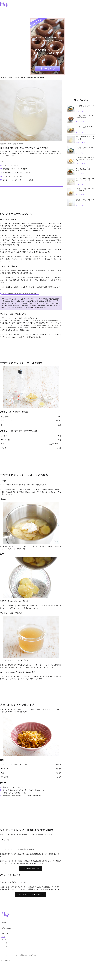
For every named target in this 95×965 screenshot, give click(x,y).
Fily (1, 77)
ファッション (4, 946)
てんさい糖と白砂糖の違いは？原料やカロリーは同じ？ (20, 293)
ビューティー (4, 940)
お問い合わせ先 (6, 928)
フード (3, 936)
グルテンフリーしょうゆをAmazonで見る (31, 894)
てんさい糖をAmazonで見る (31, 868)
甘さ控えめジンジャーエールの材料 (15, 169)
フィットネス (4, 943)
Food (4, 77)
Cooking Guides (12, 77)
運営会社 (4, 922)
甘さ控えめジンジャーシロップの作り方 (16, 172)
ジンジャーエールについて (12, 165)
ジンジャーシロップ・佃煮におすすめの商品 (18, 180)
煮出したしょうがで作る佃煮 (13, 176)
